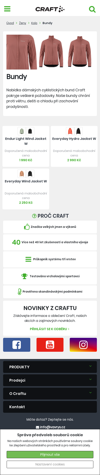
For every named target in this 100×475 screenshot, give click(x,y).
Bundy (47, 23)
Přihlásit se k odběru (50, 329)
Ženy (22, 23)
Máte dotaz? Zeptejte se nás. (50, 419)
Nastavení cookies (50, 464)
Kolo (34, 23)
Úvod (10, 23)
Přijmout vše (50, 454)
